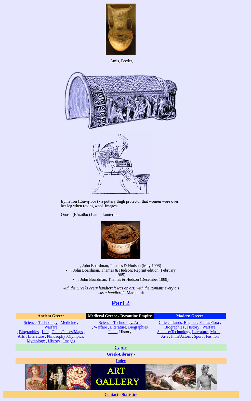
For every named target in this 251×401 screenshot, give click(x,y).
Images (69, 341)
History (54, 341)
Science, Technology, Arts (120, 322)
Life (45, 332)
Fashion (212, 336)
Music (215, 332)
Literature (36, 336)
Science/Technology (173, 332)
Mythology (36, 341)
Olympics (75, 336)
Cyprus (120, 347)
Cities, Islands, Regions (178, 322)
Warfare (50, 327)
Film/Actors (181, 336)
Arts (21, 336)
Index (121, 361)
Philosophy (56, 336)
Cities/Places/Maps (67, 332)
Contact (111, 394)
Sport (198, 336)
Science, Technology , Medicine (50, 322)
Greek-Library (120, 354)
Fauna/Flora (209, 322)
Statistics (129, 394)
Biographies (29, 332)
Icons (112, 332)
